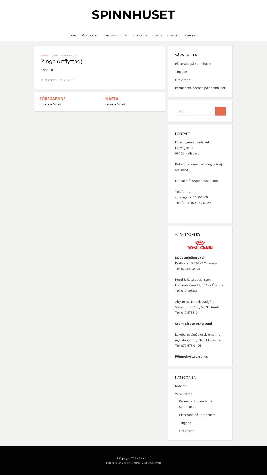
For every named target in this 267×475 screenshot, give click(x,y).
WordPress (155, 462)
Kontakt (173, 35)
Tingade (181, 72)
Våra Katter (89, 35)
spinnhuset (71, 55)
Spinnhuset (133, 14)
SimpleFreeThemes (131, 462)
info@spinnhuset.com (202, 181)
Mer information (115, 35)
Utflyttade (65, 80)
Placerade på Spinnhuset (193, 64)
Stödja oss (140, 35)
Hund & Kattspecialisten (193, 279)
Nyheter (191, 35)
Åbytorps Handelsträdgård (195, 302)
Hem (73, 35)
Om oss (157, 35)
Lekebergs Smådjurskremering (197, 334)
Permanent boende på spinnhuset (200, 88)
